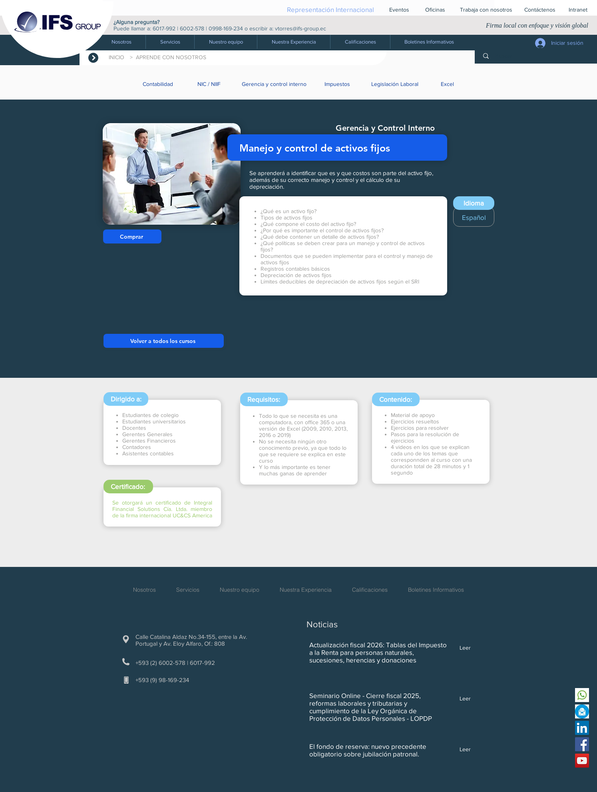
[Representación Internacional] (330, 9)
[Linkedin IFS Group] (582, 728)
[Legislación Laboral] (395, 84)
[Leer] (461, 648)
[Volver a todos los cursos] (163, 341)
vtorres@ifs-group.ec (300, 28)
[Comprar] (132, 236)
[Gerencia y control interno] (275, 84)
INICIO (118, 57)
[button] (169, 42)
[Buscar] (537, 56)
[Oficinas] (435, 10)
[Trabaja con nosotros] (486, 10)
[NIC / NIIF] (209, 84)
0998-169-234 (226, 28)
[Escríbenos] (582, 711)
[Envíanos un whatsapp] (582, 695)
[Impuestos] (338, 84)
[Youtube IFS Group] (582, 761)
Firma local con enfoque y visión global (537, 25)
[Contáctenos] (539, 10)
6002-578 (192, 28)
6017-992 (164, 28)
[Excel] (448, 84)
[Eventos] (399, 10)
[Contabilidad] (158, 84)
